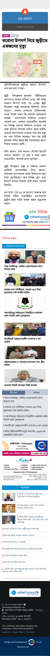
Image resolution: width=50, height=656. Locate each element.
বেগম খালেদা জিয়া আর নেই (14, 562)
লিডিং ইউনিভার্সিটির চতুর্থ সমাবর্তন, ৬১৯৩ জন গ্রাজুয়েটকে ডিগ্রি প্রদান (24, 433)
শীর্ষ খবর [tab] (13, 392)
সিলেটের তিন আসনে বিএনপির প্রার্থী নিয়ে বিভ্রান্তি (22, 548)
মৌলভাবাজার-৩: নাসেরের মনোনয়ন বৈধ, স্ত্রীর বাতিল (24, 363)
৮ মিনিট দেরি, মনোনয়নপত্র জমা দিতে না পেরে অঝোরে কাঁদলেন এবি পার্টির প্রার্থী (24, 570)
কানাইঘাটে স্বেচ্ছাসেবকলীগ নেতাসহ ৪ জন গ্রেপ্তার (22, 340)
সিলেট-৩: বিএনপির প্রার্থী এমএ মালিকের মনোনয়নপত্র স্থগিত (30, 495)
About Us (6, 632)
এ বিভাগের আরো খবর (14, 246)
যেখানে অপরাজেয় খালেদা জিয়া (15, 555)
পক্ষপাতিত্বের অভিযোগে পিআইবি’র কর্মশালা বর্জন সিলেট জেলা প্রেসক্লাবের (23, 314)
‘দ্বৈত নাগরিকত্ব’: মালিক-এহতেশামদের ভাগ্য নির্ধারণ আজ (23, 268)
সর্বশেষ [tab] (36, 392)
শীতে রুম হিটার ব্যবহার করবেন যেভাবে (18, 535)
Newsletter (31, 632)
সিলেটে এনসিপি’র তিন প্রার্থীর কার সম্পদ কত (21, 528)
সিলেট (6, 36)
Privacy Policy (18, 632)
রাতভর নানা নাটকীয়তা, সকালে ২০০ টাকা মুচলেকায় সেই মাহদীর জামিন (22, 291)
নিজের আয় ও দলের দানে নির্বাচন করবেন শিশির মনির (31, 506)
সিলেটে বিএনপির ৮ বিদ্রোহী (14, 542)
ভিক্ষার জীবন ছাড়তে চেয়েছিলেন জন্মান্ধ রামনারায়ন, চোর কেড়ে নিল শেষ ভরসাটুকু (32, 519)
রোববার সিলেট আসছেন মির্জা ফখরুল (20, 385)
